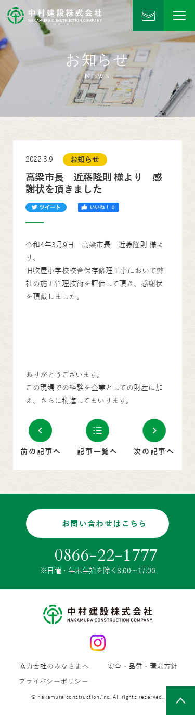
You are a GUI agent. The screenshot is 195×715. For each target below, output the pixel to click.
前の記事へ (40, 452)
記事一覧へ (97, 452)
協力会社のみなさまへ (54, 667)
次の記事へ (154, 452)
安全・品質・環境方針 (143, 667)
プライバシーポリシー (53, 682)
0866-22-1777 (106, 555)
